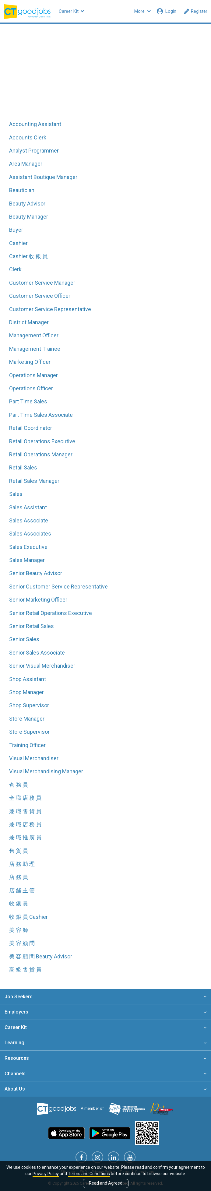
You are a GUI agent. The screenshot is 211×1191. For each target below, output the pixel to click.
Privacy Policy (46, 1173)
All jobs (105, 76)
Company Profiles (111, 11)
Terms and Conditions (89, 1173)
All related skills (146, 76)
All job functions (65, 76)
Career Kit (71, 11)
